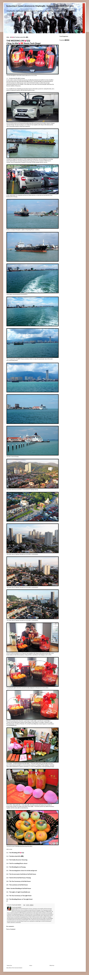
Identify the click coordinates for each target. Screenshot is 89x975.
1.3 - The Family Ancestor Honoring (16, 860)
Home (30, 965)
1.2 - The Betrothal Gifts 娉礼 (15, 856)
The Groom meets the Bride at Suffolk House (22, 874)
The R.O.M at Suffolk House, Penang (20, 877)
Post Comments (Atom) (17, 967)
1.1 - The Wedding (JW (13, 852)
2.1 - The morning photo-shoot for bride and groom (21, 870)
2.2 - (7, 874)
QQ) (22, 852)
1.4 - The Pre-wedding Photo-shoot (16, 863)
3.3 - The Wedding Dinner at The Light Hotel (19, 899)
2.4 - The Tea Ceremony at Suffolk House (18, 881)
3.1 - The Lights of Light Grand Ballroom (18, 892)
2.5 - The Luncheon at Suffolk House (17, 885)
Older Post (51, 965)
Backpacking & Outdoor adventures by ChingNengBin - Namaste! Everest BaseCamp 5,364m (40, 6)
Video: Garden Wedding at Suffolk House (18, 888)
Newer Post (9, 965)
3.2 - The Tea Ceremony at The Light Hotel (18, 895)
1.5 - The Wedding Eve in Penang (16, 867)
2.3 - (7, 877)
